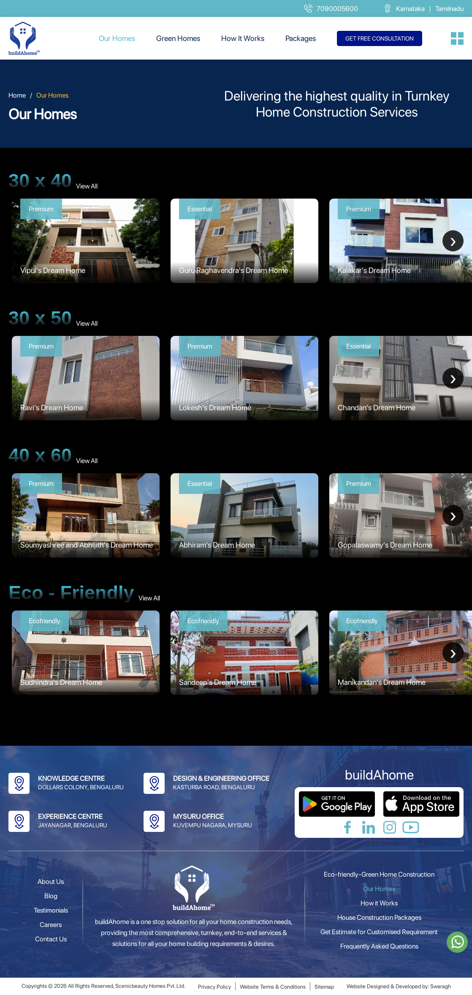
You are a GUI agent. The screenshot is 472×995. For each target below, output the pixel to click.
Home (17, 95)
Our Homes (117, 38)
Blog (50, 896)
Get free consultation (379, 38)
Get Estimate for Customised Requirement (379, 932)
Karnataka (410, 9)
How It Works (242, 38)
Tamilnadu (449, 9)
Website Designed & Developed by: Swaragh (399, 986)
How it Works (379, 903)
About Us (51, 882)
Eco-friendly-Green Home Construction (379, 874)
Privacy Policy (214, 987)
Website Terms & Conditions (273, 987)
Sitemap (324, 987)
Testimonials (51, 910)
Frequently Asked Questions (379, 946)
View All (87, 186)
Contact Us (51, 939)
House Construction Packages (379, 917)
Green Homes (178, 38)
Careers (51, 925)
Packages (300, 38)
